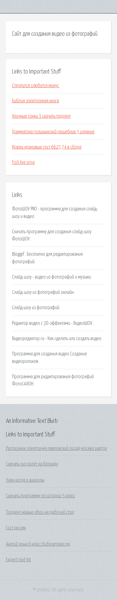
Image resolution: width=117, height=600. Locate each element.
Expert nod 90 (18, 559)
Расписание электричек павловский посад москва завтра (56, 448)
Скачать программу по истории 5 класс (40, 495)
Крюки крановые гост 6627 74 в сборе (47, 147)
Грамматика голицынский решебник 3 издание (53, 131)
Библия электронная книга (35, 100)
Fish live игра (23, 162)
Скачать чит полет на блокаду (32, 464)
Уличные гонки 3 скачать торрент (41, 116)
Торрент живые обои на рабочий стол (40, 512)
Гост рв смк (16, 528)
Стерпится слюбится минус (35, 85)
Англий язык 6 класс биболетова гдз (38, 544)
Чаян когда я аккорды (25, 480)
